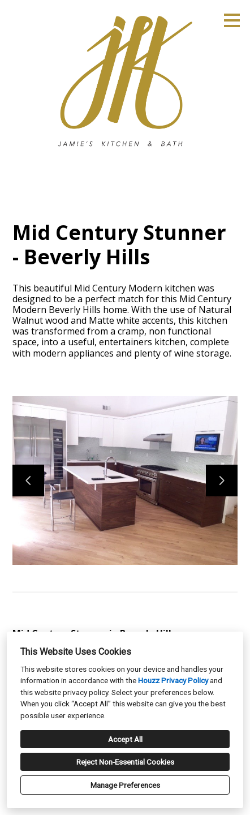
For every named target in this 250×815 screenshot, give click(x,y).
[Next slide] (222, 480)
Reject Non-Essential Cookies (125, 761)
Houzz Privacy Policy (173, 680)
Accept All (125, 739)
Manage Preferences (125, 785)
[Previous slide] (28, 480)
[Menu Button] (232, 20)
